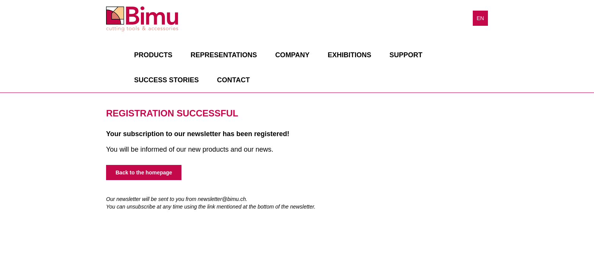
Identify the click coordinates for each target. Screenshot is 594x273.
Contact (233, 80)
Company (292, 55)
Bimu (142, 18)
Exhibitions (349, 55)
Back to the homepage (144, 172)
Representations (224, 55)
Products (153, 55)
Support (405, 55)
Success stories (166, 80)
